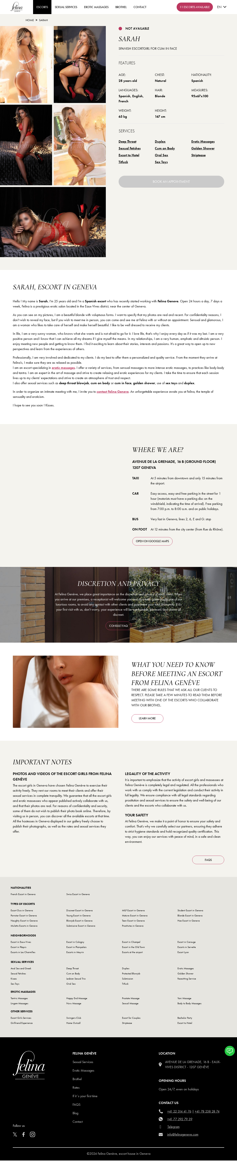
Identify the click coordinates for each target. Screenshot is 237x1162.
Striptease (198, 155)
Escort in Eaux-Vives (21, 943)
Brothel (121, 7)
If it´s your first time (85, 1097)
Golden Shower (203, 148)
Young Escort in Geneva (78, 917)
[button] (230, 1051)
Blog (75, 1114)
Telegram (173, 1128)
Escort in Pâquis (18, 948)
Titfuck (123, 162)
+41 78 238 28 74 (207, 1113)
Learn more (147, 718)
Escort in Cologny (75, 943)
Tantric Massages (19, 999)
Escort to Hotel (129, 155)
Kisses (14, 980)
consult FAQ (118, 626)
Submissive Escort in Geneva (80, 927)
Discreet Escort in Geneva (79, 912)
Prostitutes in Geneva (132, 927)
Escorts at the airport (132, 953)
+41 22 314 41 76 (179, 1113)
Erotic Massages (96, 7)
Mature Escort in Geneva (134, 917)
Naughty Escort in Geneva (24, 922)
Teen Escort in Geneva (133, 922)
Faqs (76, 1106)
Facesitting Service (186, 980)
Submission (127, 980)
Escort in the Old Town (133, 948)
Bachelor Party (184, 1019)
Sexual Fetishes (130, 148)
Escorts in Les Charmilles (23, 953)
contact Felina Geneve (113, 391)
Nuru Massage (73, 1005)
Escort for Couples (131, 1019)
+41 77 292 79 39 (179, 1120)
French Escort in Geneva (23, 895)
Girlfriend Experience (22, 1024)
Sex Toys (161, 162)
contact (140, 7)
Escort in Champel (131, 943)
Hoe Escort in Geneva (188, 922)
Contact (78, 1123)
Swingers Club (73, 1019)
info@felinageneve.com (182, 1136)
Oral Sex (161, 155)
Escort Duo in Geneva (22, 912)
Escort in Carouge (186, 943)
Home (30, 20)
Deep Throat (127, 141)
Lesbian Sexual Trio (76, 980)
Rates (76, 1089)
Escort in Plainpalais (76, 948)
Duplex (160, 141)
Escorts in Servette (186, 948)
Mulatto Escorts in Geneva (24, 927)
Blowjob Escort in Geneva (79, 922)
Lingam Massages (19, 1005)
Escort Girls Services (21, 1019)
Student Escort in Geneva (190, 912)
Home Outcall (73, 1024)
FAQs (208, 861)
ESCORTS (42, 7)
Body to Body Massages (189, 1005)
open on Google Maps (152, 541)
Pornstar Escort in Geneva (24, 917)
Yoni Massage (184, 999)
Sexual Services (66, 7)
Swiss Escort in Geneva (78, 895)
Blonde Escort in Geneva (189, 917)
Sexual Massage (130, 1005)
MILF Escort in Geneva (133, 912)
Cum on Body (165, 148)
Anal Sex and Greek (21, 970)
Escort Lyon (183, 953)
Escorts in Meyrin (75, 953)
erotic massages (63, 367)
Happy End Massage (76, 999)
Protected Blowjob (131, 975)
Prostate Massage (131, 999)
